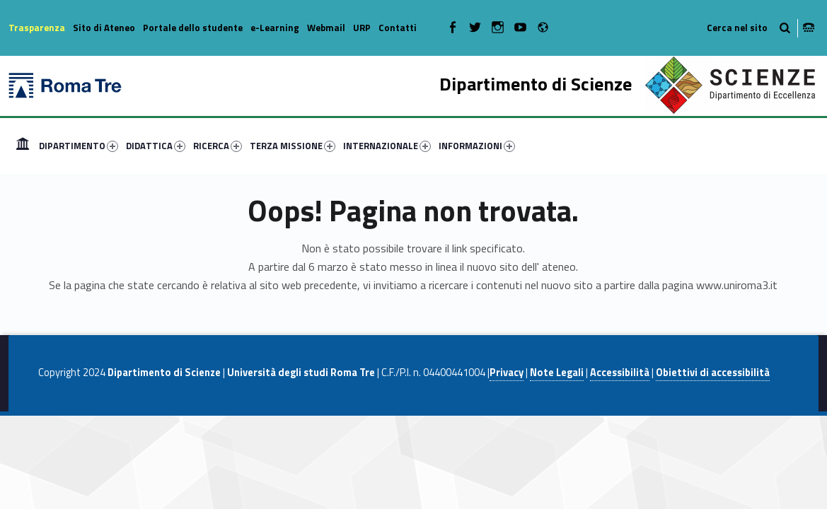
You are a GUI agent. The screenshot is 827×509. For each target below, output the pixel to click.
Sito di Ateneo (104, 28)
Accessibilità (619, 372)
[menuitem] (22, 145)
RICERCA (217, 146)
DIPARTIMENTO (78, 146)
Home (22, 145)
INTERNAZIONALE (387, 146)
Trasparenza (36, 28)
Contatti (397, 28)
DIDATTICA (155, 146)
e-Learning (274, 28)
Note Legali (557, 372)
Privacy (507, 372)
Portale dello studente (193, 28)
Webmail (326, 28)
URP (362, 28)
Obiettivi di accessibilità (713, 372)
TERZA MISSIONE (292, 146)
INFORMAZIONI (477, 146)
